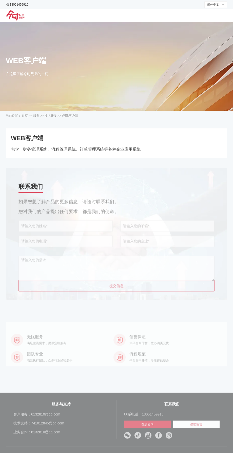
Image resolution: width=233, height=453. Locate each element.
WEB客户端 (70, 116)
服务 (36, 116)
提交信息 (116, 301)
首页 (25, 116)
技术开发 (51, 116)
